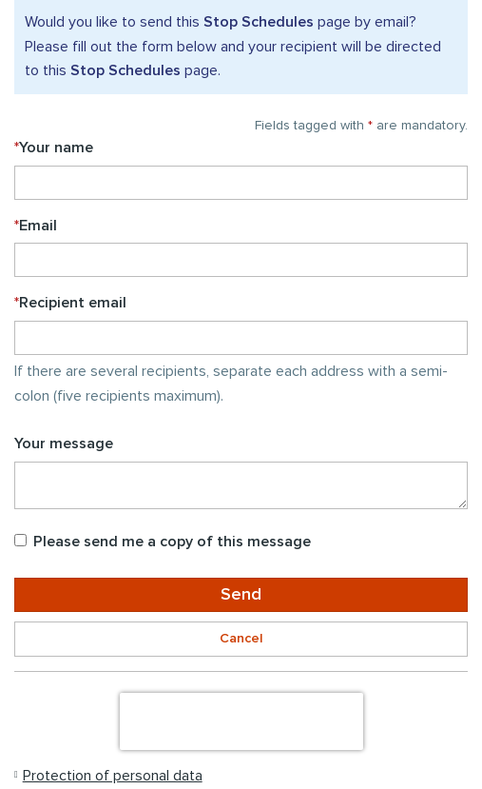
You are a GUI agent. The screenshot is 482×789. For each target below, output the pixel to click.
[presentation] (241, 721)
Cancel (241, 638)
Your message (63, 443)
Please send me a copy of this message (162, 541)
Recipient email (70, 302)
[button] (108, 775)
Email (35, 225)
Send (241, 594)
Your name (53, 147)
